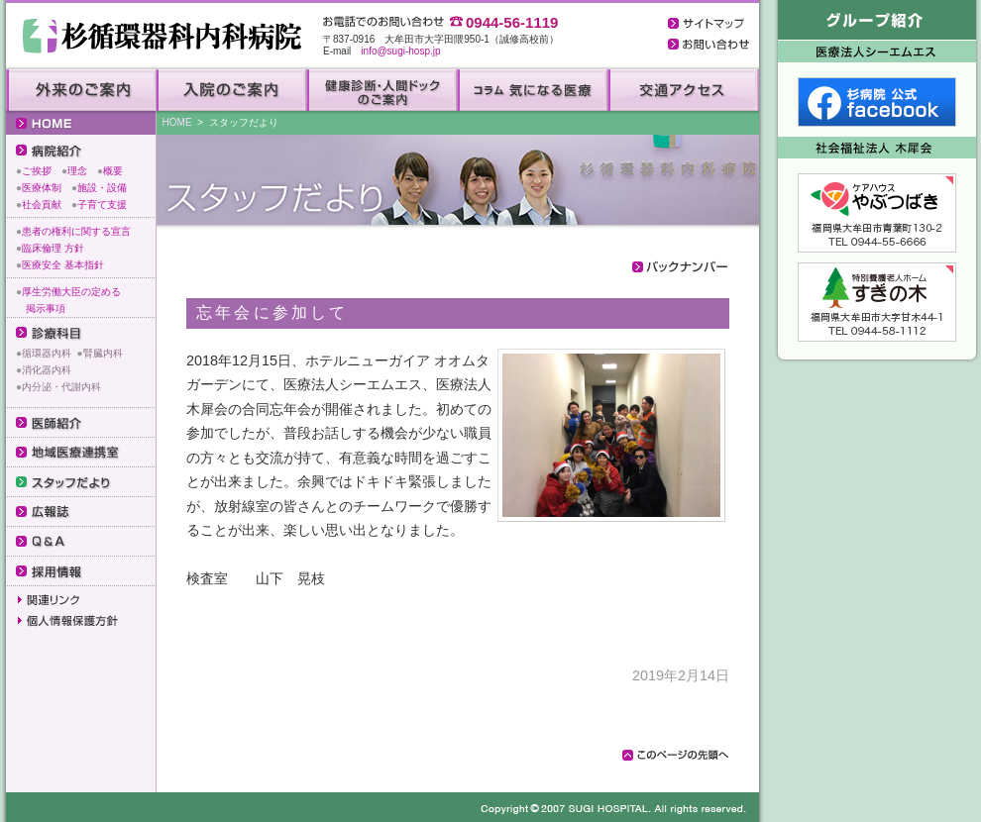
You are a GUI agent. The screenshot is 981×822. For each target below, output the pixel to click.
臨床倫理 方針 (53, 248)
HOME (177, 122)
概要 (113, 170)
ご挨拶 (37, 170)
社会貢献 (41, 204)
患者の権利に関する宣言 (76, 231)
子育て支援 (102, 204)
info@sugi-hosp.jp (400, 51)
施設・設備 (102, 187)
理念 (77, 170)
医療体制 (41, 187)
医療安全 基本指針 (63, 264)
